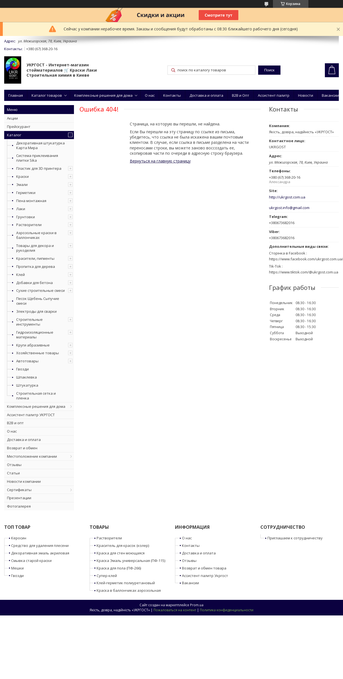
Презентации (19, 497)
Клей (20, 274)
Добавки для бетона (34, 282)
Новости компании (24, 481)
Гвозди (22, 369)
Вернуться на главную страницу (160, 161)
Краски (22, 176)
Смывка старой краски (31, 560)
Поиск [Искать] (269, 70)
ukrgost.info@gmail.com (289, 207)
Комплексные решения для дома (103, 95)
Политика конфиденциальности (226, 610)
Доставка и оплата (206, 95)
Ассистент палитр (273, 95)
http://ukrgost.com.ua (287, 197)
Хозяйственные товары (37, 352)
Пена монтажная (31, 200)
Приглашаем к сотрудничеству (295, 537)
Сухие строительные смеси (40, 290)
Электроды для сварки (36, 311)
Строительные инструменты (29, 322)
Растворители (29, 224)
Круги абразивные (33, 345)
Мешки (17, 568)
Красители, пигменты (35, 258)
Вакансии (330, 95)
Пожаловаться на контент (174, 610)
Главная (15, 95)
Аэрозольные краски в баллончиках (36, 235)
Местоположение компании (32, 456)
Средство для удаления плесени (40, 545)
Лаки (20, 208)
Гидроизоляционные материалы (34, 335)
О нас (150, 95)
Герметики (25, 192)
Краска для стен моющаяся (121, 553)
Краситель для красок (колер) (123, 545)
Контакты (172, 95)
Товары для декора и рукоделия (35, 248)
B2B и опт (15, 422)
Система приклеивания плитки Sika (37, 158)
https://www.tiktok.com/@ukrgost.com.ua (303, 272)
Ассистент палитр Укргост (205, 575)
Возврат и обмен (22, 447)
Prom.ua (196, 605)
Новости (305, 95)
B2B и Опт (240, 95)
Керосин (18, 537)
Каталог (14, 134)
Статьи (13, 473)
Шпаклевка (26, 377)
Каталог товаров (47, 95)
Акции (12, 118)
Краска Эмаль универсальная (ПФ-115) (131, 560)
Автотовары (27, 360)
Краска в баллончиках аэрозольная (129, 590)
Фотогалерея (19, 506)
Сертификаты (19, 489)
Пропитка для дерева (35, 266)
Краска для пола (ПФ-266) (119, 568)
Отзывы (14, 464)
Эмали (22, 184)
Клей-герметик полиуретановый (126, 582)
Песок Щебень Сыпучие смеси (37, 301)
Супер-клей (107, 575)
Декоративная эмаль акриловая (40, 553)
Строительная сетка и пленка (36, 396)
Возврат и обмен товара (204, 568)
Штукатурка (27, 385)
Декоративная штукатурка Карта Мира (40, 145)
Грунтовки (25, 216)
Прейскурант (18, 126)
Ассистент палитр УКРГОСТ (31, 414)
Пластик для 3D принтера (38, 168)
